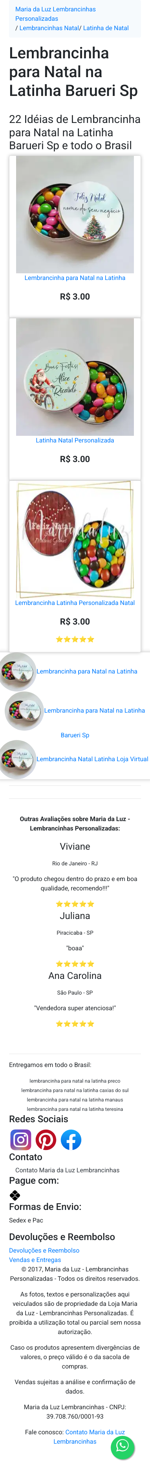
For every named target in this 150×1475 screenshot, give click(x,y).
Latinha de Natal (106, 28)
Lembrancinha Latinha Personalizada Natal (75, 571)
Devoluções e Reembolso (44, 1250)
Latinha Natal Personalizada (75, 408)
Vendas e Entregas (35, 1260)
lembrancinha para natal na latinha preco (74, 1081)
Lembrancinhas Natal (49, 28)
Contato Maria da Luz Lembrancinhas (67, 1170)
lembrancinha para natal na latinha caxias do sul (74, 1091)
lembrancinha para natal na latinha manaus (75, 1100)
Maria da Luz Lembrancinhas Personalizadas (55, 13)
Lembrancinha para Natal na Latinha (75, 246)
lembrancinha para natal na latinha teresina (75, 1109)
